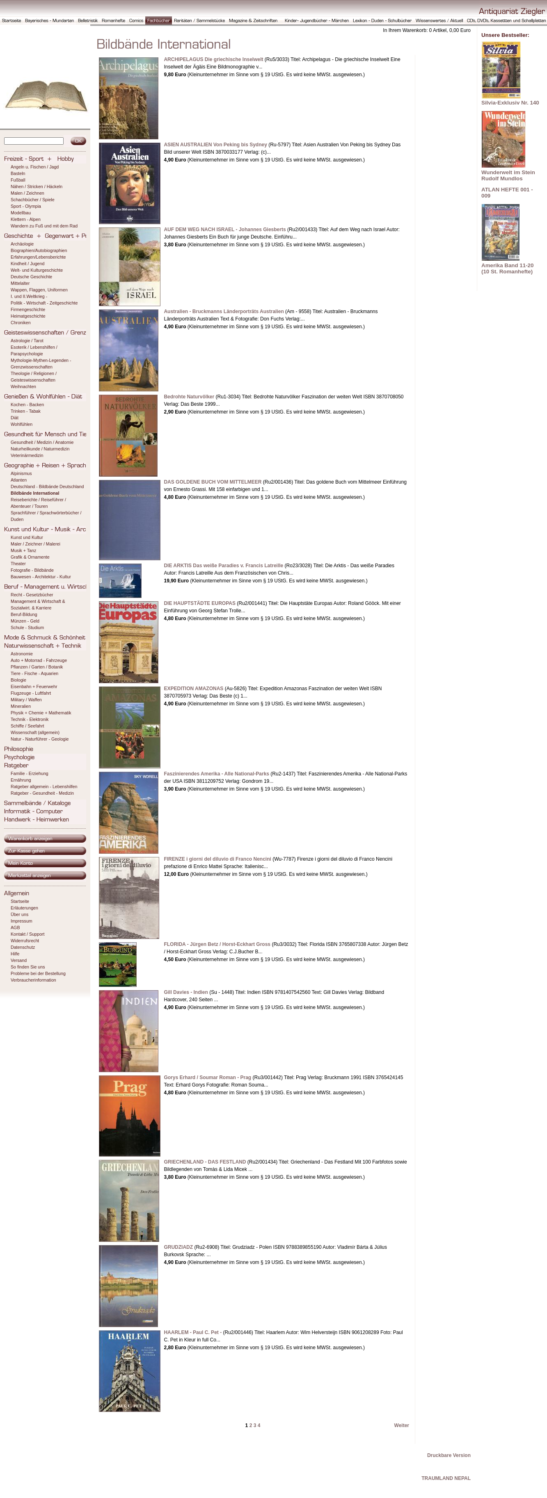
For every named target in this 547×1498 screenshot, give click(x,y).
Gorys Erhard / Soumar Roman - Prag (207, 1077)
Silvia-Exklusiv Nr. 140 (510, 103)
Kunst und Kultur (27, 537)
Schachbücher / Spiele (33, 199)
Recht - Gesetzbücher (32, 594)
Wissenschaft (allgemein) (35, 732)
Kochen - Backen (27, 404)
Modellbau (21, 212)
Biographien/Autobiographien (39, 250)
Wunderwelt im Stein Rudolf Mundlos (508, 175)
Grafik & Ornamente (30, 557)
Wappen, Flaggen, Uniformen (39, 289)
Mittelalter (20, 283)
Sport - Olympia (26, 206)
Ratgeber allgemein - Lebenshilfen (44, 786)
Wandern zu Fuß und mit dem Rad (44, 225)
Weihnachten (23, 386)
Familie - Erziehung (29, 773)
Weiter (401, 1425)
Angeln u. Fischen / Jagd (35, 166)
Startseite (20, 901)
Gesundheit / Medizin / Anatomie (42, 442)
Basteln (18, 173)
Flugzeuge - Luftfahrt (31, 693)
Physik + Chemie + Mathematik (41, 712)
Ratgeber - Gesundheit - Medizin (42, 793)
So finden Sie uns (28, 966)
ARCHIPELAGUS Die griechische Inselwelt (213, 59)
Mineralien (21, 706)
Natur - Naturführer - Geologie (40, 738)
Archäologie (22, 243)
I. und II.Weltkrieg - (29, 296)
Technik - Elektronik (29, 719)
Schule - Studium (27, 627)
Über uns (19, 914)
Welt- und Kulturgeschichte (37, 270)
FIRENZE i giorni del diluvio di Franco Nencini (217, 859)
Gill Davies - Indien (186, 992)
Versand (19, 960)
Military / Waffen (26, 699)
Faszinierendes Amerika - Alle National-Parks (216, 774)
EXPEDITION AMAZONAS (193, 688)
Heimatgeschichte (28, 316)
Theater (18, 563)
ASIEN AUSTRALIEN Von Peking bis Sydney (215, 145)
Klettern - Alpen (26, 219)
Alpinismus (21, 473)
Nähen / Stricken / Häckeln (36, 186)
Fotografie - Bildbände (32, 570)
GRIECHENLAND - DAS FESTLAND (205, 1162)
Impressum (21, 920)
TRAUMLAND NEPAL (446, 1478)
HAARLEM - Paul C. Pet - (193, 1332)
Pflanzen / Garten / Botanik (37, 666)
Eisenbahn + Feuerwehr (34, 686)
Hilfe (15, 953)
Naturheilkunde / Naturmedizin (40, 448)
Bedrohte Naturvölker (189, 397)
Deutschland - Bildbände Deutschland (47, 486)
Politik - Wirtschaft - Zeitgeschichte (44, 302)
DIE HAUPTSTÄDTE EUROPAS (199, 603)
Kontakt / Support (27, 934)
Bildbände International (35, 493)
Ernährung (21, 779)
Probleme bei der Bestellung (38, 973)
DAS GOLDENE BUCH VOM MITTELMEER (212, 482)
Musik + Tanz (23, 550)
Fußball (18, 179)
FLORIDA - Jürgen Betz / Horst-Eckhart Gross (217, 944)
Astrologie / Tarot (27, 340)
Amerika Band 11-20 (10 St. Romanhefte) (507, 268)
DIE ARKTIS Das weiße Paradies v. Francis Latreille (223, 565)
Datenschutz (23, 947)
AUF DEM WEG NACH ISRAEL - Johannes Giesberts (225, 229)
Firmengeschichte (28, 309)
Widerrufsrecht (25, 940)
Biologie (18, 679)
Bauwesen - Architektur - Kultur (41, 576)
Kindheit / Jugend (27, 263)
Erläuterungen (24, 907)
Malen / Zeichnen (27, 193)
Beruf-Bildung (24, 614)
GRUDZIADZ (178, 1247)
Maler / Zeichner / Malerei (35, 543)
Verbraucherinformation (33, 979)
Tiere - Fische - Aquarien (34, 673)
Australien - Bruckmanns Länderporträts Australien (224, 311)
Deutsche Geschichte (31, 276)
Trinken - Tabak (26, 411)
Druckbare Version (449, 1455)
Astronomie (22, 653)
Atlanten (19, 479)
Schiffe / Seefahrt (27, 725)
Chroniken (21, 322)
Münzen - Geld (25, 620)
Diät (14, 417)
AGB (15, 927)
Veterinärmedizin (27, 455)
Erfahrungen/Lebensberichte (38, 257)
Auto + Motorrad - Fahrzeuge (39, 660)
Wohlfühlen (21, 424)
